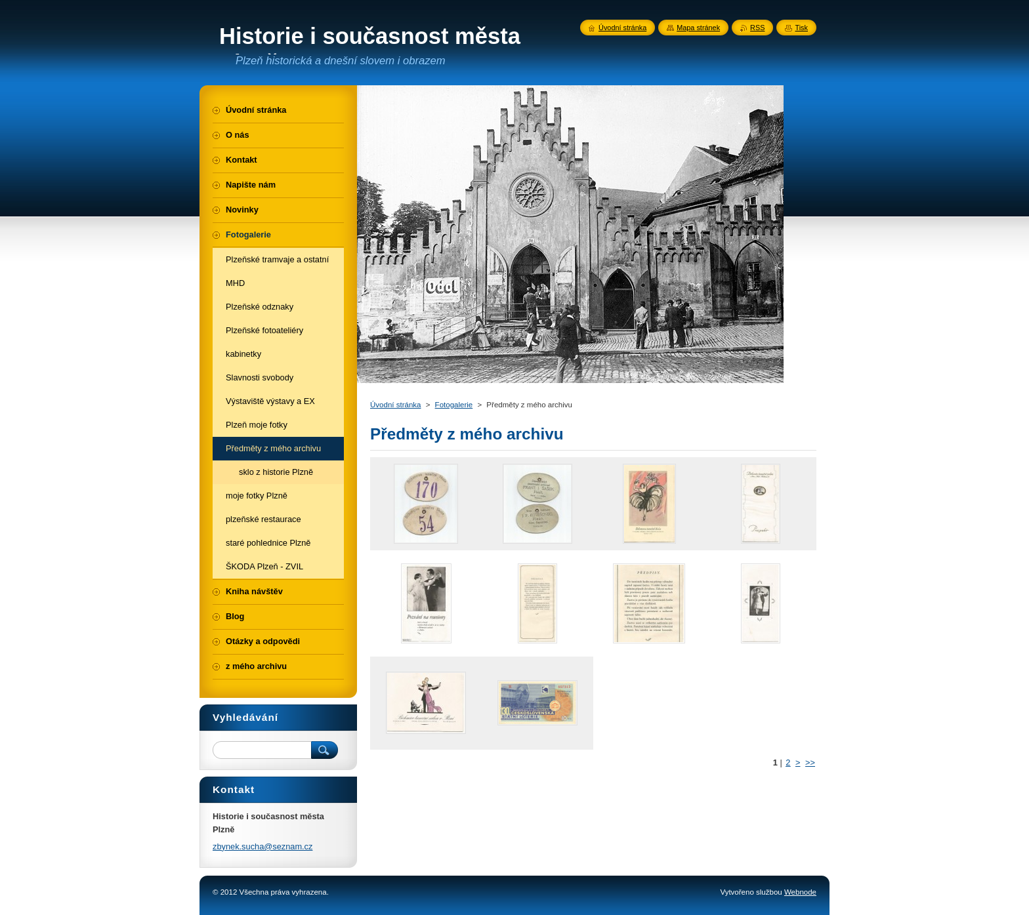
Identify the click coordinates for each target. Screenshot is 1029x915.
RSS (757, 27)
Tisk (801, 27)
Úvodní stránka (395, 405)
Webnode (800, 892)
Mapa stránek (698, 27)
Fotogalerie (454, 405)
